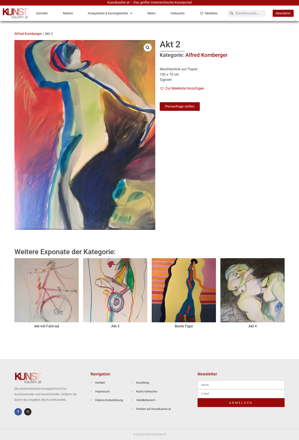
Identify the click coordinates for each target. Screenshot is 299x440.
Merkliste (208, 13)
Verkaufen (178, 13)
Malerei (68, 13)
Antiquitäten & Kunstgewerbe (110, 13)
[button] (148, 48)
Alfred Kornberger (28, 34)
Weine (151, 13)
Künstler (42, 13)
